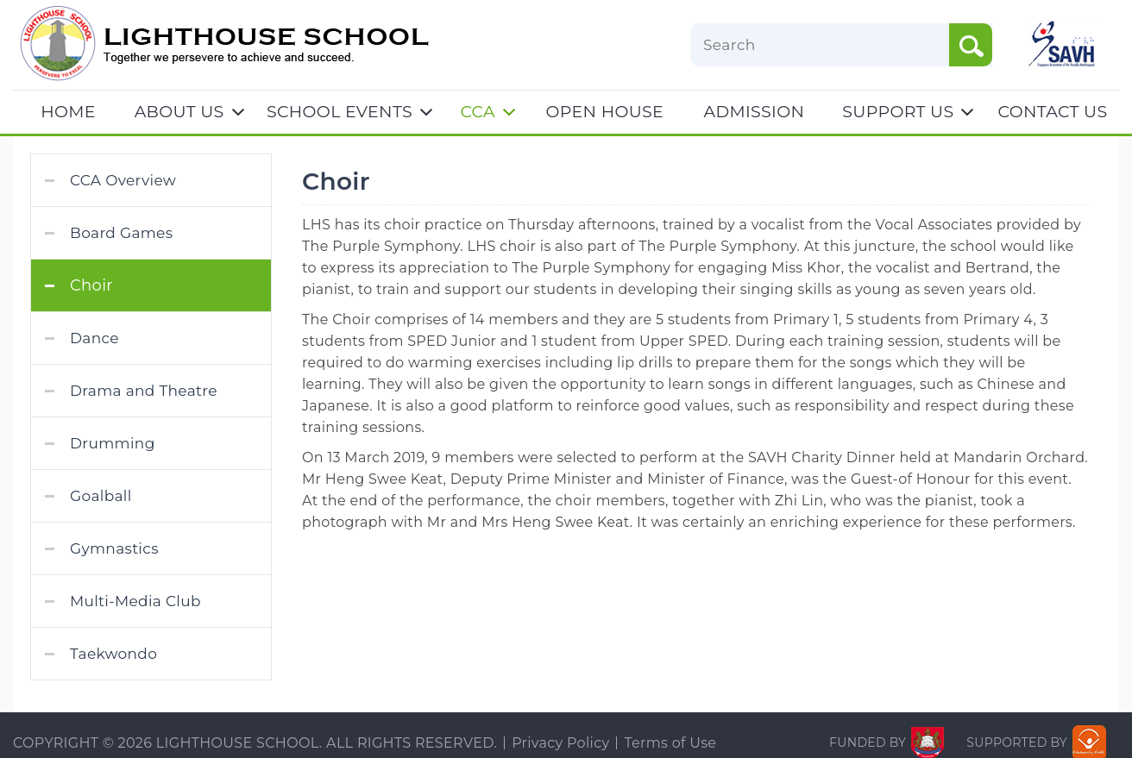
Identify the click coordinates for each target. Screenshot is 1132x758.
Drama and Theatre (143, 390)
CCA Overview (123, 180)
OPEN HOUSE (605, 112)
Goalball (101, 495)
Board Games (121, 232)
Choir (91, 285)
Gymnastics (114, 548)
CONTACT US (1053, 112)
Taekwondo (113, 653)
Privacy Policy (560, 743)
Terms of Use (670, 743)
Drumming (112, 443)
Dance (94, 338)
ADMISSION (754, 112)
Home (68, 112)
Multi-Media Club (135, 601)
